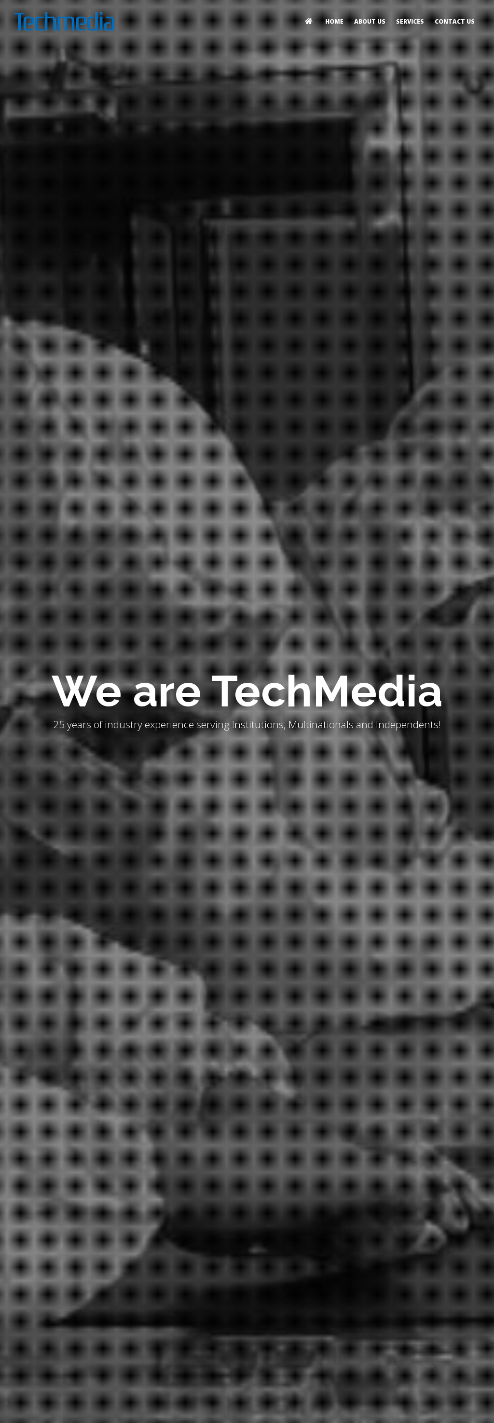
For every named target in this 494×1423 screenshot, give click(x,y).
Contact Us (455, 21)
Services (410, 21)
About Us (369, 21)
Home (334, 21)
